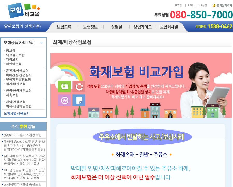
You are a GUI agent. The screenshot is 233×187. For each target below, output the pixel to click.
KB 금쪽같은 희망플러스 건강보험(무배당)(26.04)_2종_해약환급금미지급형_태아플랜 (24, 174)
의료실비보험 (15, 55)
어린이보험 (13, 64)
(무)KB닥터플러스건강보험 (22, 135)
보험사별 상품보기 (17, 113)
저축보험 (12, 95)
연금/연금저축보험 (19, 90)
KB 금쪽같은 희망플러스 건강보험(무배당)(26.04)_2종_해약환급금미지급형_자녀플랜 (24, 159)
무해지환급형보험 (18, 79)
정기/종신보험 (15, 84)
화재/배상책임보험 (19, 106)
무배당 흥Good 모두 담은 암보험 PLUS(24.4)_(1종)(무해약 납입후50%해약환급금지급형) (24, 145)
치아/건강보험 (15, 102)
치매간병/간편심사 (19, 75)
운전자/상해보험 (17, 70)
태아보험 (12, 59)
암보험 (10, 50)
